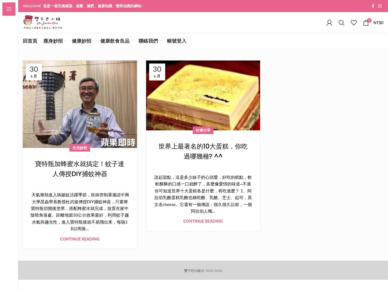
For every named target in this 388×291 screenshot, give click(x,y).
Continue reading (79, 249)
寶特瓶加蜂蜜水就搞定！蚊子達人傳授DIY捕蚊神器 (79, 180)
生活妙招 (79, 159)
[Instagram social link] (379, 6)
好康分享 (203, 141)
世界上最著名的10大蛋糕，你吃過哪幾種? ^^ (203, 162)
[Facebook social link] (373, 6)
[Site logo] (54, 28)
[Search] (342, 28)
